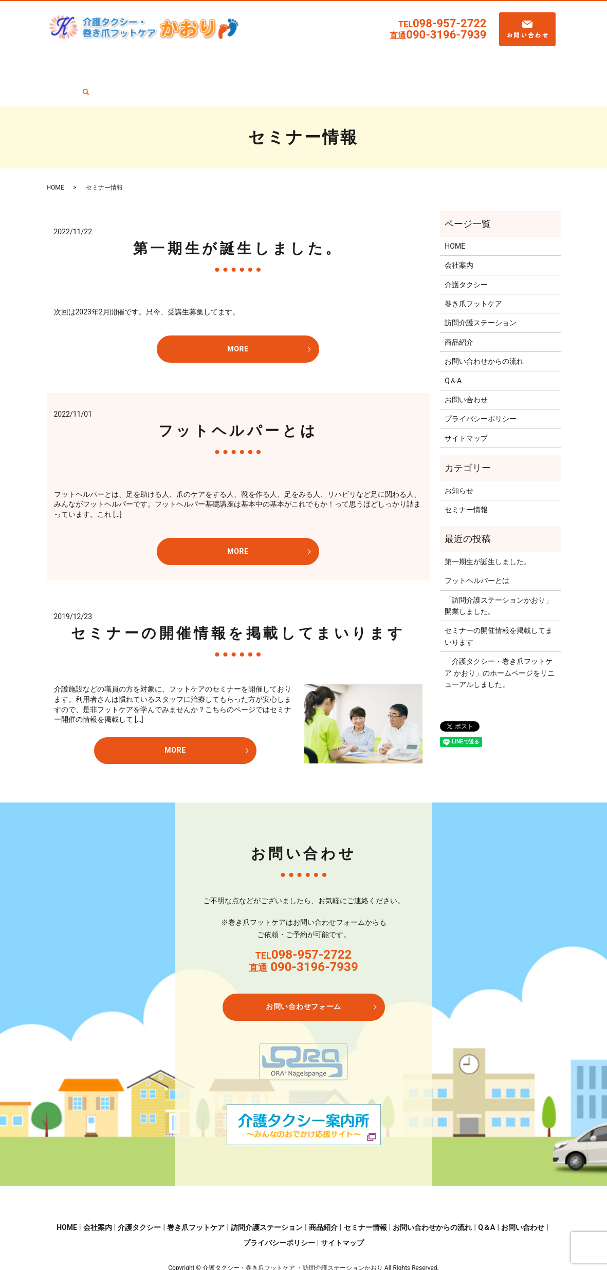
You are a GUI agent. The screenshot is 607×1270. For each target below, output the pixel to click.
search (541, 63)
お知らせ (459, 457)
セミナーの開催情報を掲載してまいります (238, 599)
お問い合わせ (466, 366)
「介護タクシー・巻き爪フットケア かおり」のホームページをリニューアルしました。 (499, 639)
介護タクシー (155, 62)
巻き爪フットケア (214, 62)
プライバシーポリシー (481, 385)
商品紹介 (345, 62)
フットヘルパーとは (238, 396)
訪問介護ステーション (287, 62)
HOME (78, 62)
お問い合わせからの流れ (459, 62)
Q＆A (515, 62)
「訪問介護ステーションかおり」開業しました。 (499, 572)
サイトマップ (466, 404)
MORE (238, 315)
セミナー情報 (389, 62)
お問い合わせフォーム (303, 973)
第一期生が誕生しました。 (238, 214)
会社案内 (111, 62)
